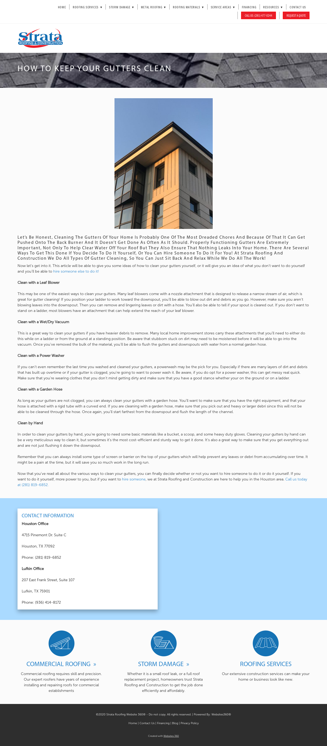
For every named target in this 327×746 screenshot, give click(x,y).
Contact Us (298, 7)
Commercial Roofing (59, 664)
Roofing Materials (188, 7)
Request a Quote (296, 15)
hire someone (134, 479)
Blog (175, 723)
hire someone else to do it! (76, 271)
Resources (273, 7)
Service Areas (223, 7)
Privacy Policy (190, 723)
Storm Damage (121, 7)
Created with (163, 736)
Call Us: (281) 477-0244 (258, 15)
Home (62, 7)
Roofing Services (87, 7)
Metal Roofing (153, 7)
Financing (249, 7)
